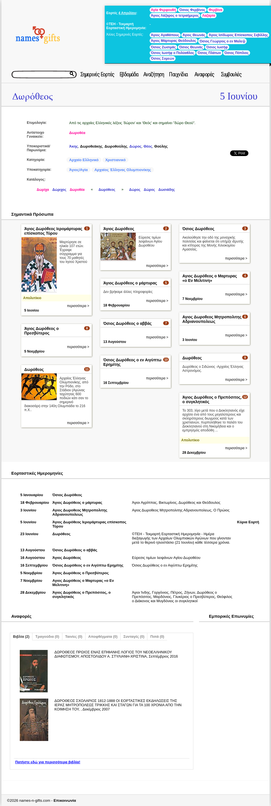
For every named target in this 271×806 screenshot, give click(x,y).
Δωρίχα (43, 190)
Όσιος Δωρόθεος (198, 228)
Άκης (73, 146)
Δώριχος (59, 190)
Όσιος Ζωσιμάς (163, 47)
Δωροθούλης (115, 146)
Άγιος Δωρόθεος (118, 228)
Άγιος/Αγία (78, 170)
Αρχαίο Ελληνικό (84, 160)
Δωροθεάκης (91, 146)
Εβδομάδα (128, 74)
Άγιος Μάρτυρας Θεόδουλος (173, 41)
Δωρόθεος (32, 96)
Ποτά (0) (157, 636)
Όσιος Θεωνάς (191, 47)
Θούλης (161, 146)
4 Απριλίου (127, 13)
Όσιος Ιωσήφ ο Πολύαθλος (172, 53)
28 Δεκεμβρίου (194, 453)
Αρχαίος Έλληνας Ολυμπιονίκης (122, 170)
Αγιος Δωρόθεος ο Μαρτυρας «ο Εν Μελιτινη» (209, 278)
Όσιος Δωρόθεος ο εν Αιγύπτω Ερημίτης (88, 565)
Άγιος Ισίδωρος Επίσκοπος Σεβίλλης (238, 35)
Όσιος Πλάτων (209, 53)
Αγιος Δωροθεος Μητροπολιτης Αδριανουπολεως (211, 319)
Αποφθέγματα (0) (103, 636)
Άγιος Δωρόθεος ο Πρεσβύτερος (41, 330)
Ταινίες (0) (73, 636)
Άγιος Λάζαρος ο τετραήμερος (175, 16)
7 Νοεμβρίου (192, 299)
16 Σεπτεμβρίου (116, 383)
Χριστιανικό (115, 160)
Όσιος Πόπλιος (236, 53)
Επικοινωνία (65, 800)
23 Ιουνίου (29, 534)
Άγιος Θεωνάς (194, 35)
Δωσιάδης (166, 190)
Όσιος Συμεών (162, 58)
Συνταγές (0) (133, 636)
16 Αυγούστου (32, 558)
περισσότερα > (78, 306)
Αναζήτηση (153, 74)
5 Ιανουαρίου (31, 495)
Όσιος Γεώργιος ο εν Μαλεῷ (222, 41)
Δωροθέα (77, 133)
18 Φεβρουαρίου (116, 305)
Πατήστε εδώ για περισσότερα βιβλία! (47, 762)
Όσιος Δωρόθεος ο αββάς (127, 323)
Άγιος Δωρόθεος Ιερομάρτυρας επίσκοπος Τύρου (53, 230)
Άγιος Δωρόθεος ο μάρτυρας (130, 283)
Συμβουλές (231, 74)
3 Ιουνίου (189, 340)
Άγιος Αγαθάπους (165, 35)
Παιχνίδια (178, 74)
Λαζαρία (208, 16)
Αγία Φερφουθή (163, 10)
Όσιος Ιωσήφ (217, 47)
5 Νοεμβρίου (34, 351)
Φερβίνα (215, 10)
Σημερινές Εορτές (97, 74)
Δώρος (135, 146)
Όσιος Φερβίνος (192, 10)
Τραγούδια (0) (47, 636)
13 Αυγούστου (114, 342)
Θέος (148, 146)
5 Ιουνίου (238, 96)
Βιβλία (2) (21, 636)
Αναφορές (204, 74)
